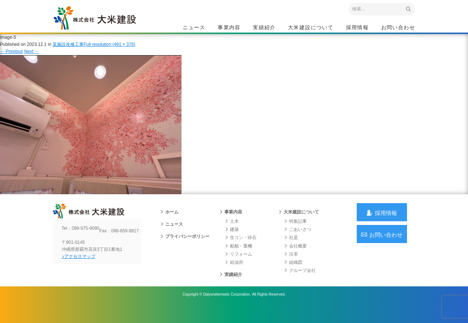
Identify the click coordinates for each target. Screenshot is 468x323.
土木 (232, 232)
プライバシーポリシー (185, 247)
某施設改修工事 (68, 51)
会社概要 (295, 257)
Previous (11, 58)
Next (31, 58)
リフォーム (238, 265)
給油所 (234, 273)
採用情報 (357, 28)
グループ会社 (300, 282)
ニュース (194, 28)
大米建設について (310, 28)
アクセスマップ (84, 273)
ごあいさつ (297, 240)
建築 (232, 240)
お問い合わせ (398, 28)
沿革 (291, 265)
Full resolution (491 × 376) (109, 51)
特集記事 (295, 232)
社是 (291, 249)
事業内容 (229, 28)
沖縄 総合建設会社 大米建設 (104, 24)
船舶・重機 (238, 257)
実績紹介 (264, 28)
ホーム (169, 223)
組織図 (293, 273)
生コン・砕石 (241, 249)
